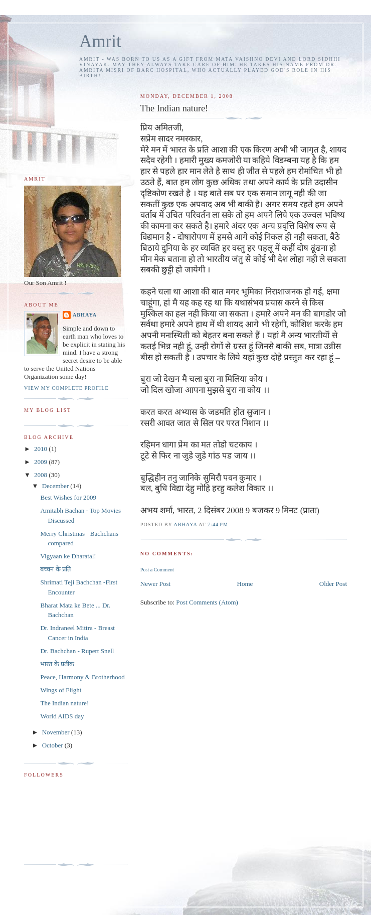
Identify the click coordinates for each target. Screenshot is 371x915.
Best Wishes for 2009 (68, 497)
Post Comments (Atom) (207, 602)
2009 (41, 462)
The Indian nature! (64, 703)
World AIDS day (62, 716)
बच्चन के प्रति (55, 569)
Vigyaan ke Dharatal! (68, 556)
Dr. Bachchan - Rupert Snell (77, 651)
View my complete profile (66, 388)
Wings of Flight (60, 690)
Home (245, 583)
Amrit (100, 41)
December (56, 486)
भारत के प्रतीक (57, 664)
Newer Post (155, 583)
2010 (41, 448)
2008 (41, 475)
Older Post (333, 583)
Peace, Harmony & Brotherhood (82, 677)
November (56, 732)
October (53, 745)
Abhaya (85, 315)
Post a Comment (157, 569)
